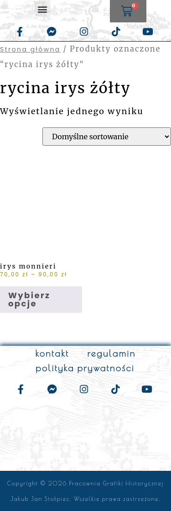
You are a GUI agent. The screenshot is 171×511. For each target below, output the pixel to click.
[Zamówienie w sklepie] (106, 136)
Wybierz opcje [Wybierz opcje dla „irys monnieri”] (29, 299)
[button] (43, 8)
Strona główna (30, 49)
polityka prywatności (85, 368)
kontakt (52, 353)
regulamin (111, 353)
